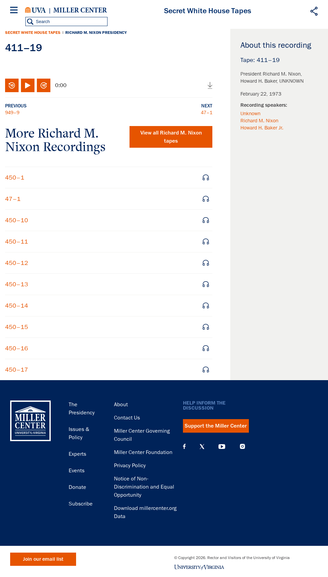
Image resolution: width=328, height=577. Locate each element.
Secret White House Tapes (33, 32)
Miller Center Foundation (143, 452)
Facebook (184, 446)
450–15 (16, 327)
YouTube (221, 446)
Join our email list (43, 559)
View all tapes (171, 136)
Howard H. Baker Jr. (261, 128)
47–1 (206, 112)
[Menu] (15, 11)
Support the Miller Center (216, 426)
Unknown (250, 113)
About (121, 404)
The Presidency (82, 408)
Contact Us (127, 417)
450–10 (16, 220)
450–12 (16, 263)
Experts (77, 454)
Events (77, 470)
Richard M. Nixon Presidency (96, 32)
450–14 (16, 305)
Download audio (210, 85)
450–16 (16, 348)
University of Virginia (35, 10)
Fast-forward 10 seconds (43, 85)
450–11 (16, 241)
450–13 (16, 284)
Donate (77, 487)
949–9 (12, 112)
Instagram (242, 446)
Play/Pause (27, 85)
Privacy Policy (130, 465)
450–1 (14, 177)
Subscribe (81, 503)
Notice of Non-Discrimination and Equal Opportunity (144, 486)
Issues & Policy (79, 433)
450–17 (16, 369)
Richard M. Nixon (259, 121)
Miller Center (80, 10)
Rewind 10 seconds (12, 85)
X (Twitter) (202, 447)
